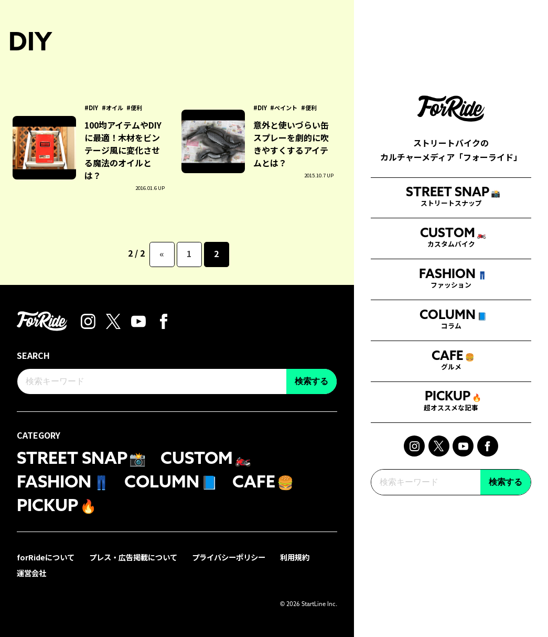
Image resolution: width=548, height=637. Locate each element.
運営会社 (31, 572)
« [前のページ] (161, 253)
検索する (505, 489)
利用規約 (294, 556)
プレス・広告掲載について (133, 556)
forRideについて (45, 556)
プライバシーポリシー (228, 556)
